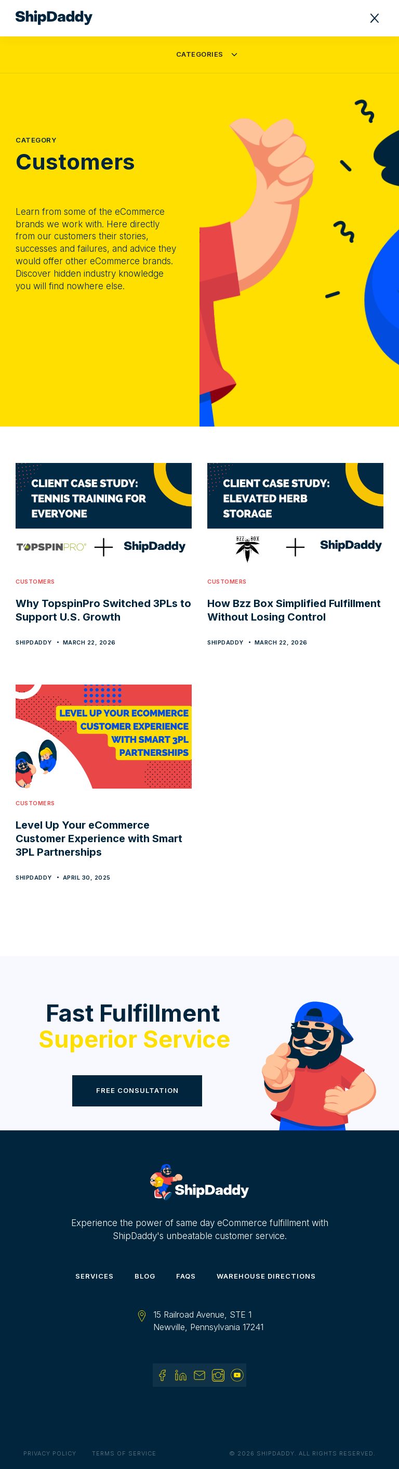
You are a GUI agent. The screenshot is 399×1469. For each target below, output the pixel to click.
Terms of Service (124, 1453)
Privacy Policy (49, 1453)
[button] (374, 18)
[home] (59, 18)
